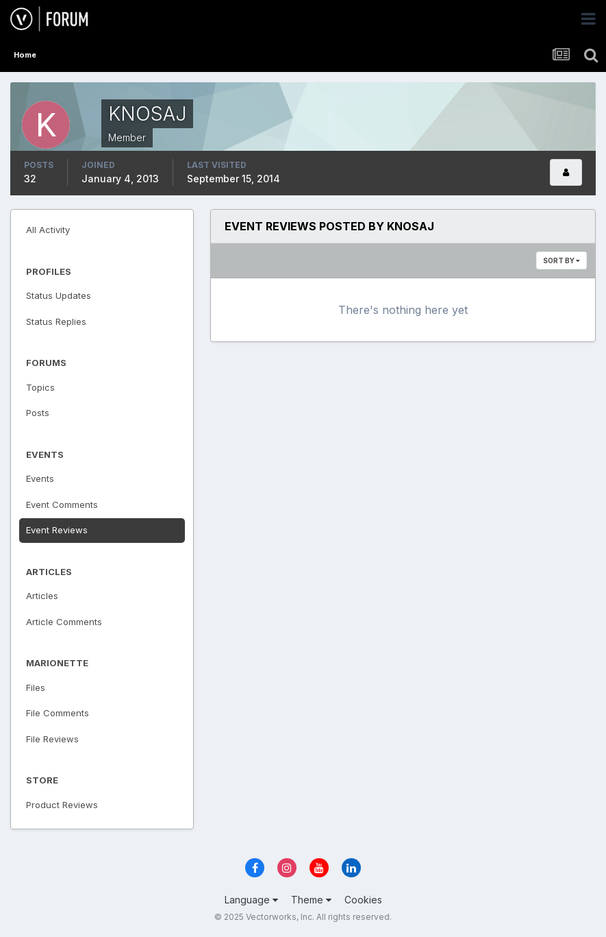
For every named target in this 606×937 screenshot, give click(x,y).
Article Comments (64, 621)
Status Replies (56, 321)
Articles (42, 595)
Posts (37, 412)
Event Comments (62, 504)
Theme (311, 899)
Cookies (363, 899)
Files (35, 687)
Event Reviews (57, 529)
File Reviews (52, 738)
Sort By (561, 260)
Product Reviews (62, 804)
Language (251, 899)
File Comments (57, 712)
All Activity (48, 229)
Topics (40, 387)
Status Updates (58, 295)
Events (40, 478)
